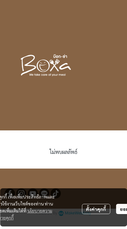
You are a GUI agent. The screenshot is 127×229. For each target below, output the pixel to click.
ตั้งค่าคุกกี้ (96, 209)
